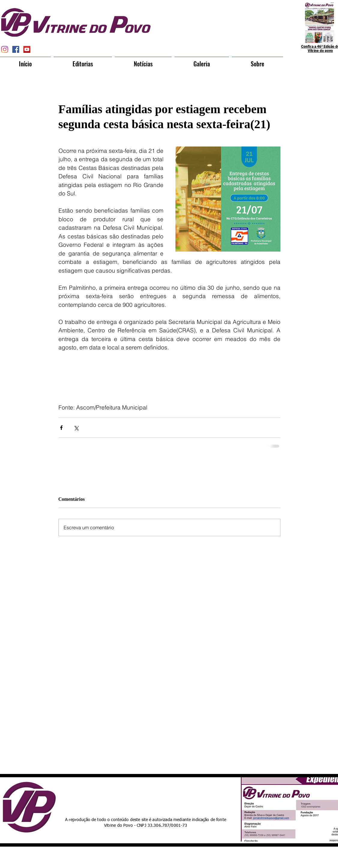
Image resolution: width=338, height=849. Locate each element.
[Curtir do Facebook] (158, 795)
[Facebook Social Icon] (15, 49)
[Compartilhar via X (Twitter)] (76, 428)
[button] (82, 61)
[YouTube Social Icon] (26, 49)
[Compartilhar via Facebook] (61, 428)
